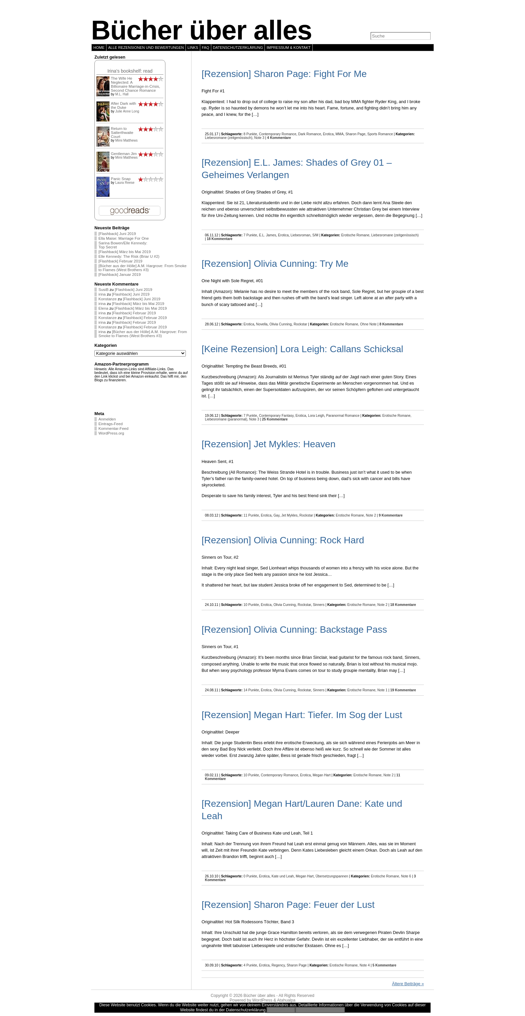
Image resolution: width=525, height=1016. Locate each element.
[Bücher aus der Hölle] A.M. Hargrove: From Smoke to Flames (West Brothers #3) (142, 268)
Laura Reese (124, 182)
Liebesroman (300, 235)
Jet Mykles (289, 515)
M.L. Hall (121, 94)
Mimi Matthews (126, 140)
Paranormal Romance (343, 415)
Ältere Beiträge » (408, 983)
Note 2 (371, 515)
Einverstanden (281, 1010)
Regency (278, 965)
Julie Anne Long (127, 111)
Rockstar (300, 324)
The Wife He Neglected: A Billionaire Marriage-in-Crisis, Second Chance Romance (135, 84)
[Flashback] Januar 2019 (119, 274)
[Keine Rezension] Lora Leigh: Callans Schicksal (302, 349)
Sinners (318, 605)
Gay (277, 515)
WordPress (262, 1000)
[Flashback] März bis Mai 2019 (124, 252)
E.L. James (267, 235)
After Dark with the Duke (123, 105)
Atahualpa (286, 1000)
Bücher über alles (201, 30)
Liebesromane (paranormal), (227, 419)
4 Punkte (250, 965)
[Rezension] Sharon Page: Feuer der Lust (288, 905)
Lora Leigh (316, 415)
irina (102, 294)
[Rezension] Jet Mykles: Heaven (268, 444)
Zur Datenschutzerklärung (320, 1010)
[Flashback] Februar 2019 (120, 261)
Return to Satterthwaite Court (122, 133)
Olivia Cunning (281, 324)
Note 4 (365, 965)
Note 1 (382, 690)
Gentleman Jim (124, 154)
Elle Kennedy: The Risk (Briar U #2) (128, 256)
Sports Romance (380, 134)
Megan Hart (321, 775)
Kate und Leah (283, 876)
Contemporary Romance (277, 134)
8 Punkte (250, 134)
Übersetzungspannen (331, 876)
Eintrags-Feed (110, 424)
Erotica (328, 134)
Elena (103, 308)
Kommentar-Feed (113, 428)
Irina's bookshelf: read (130, 71)
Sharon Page (356, 134)
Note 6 (406, 876)
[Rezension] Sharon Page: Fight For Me (284, 74)
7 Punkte (250, 235)
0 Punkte (250, 876)
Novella (262, 324)
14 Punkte (251, 690)
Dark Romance (309, 134)
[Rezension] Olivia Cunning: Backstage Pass (294, 629)
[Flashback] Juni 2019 (117, 234)
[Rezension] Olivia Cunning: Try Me (275, 263)
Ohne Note (368, 324)
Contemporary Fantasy (276, 415)
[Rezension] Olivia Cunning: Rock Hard (283, 540)
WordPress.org (111, 433)
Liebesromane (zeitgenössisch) (395, 235)
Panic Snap (121, 179)
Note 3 (259, 138)
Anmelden (107, 419)
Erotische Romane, (356, 235)
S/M (315, 235)
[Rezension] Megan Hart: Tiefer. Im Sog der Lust (302, 715)
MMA (339, 134)
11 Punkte (251, 515)
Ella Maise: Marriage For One (123, 238)
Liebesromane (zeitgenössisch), (229, 138)
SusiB (103, 290)
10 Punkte (251, 605)
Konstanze (107, 299)
